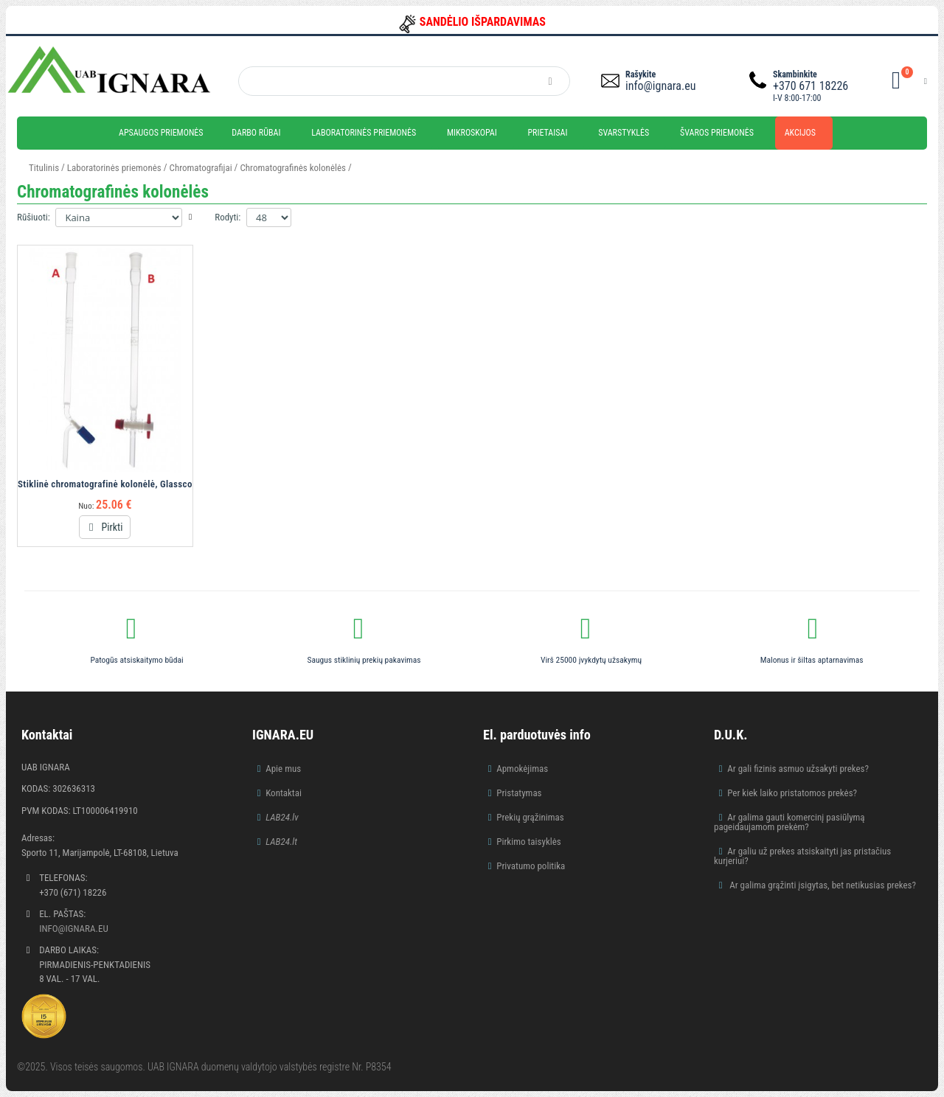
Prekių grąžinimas (530, 817)
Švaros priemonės (717, 133)
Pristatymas (518, 792)
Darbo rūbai (256, 133)
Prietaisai (547, 133)
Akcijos (800, 133)
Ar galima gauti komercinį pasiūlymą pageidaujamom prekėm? (789, 822)
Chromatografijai (201, 167)
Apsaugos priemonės (161, 133)
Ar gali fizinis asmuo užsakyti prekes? (798, 768)
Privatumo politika (530, 865)
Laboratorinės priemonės (363, 133)
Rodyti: (227, 217)
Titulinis (44, 167)
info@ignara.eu (660, 86)
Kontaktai (284, 792)
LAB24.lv (282, 817)
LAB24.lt (281, 841)
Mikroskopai (472, 133)
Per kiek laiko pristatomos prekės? (792, 792)
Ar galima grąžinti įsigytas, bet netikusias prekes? (821, 885)
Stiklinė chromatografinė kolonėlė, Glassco (105, 484)
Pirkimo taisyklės (528, 841)
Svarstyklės (623, 133)
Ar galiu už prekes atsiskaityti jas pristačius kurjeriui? (802, 856)
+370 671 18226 (810, 86)
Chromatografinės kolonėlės (293, 167)
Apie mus (283, 768)
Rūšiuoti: (33, 217)
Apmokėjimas (522, 768)
